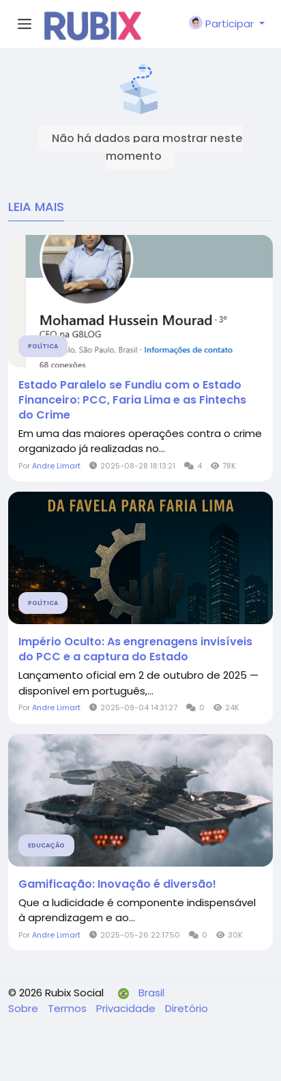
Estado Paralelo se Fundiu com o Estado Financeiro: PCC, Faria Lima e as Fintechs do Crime (132, 400)
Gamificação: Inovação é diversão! (117, 884)
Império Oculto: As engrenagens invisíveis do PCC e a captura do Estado (135, 649)
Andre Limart (56, 465)
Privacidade (127, 1008)
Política (43, 346)
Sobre (24, 1008)
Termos (68, 1008)
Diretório (186, 1008)
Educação (46, 845)
